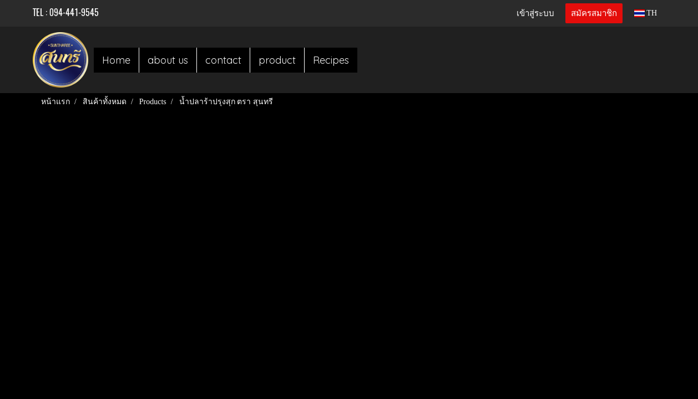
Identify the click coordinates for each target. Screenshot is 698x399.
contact (223, 60)
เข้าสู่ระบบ (535, 13)
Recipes (331, 60)
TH (645, 13)
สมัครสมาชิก (594, 13)
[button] (367, 59)
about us (168, 60)
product (277, 60)
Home (116, 60)
